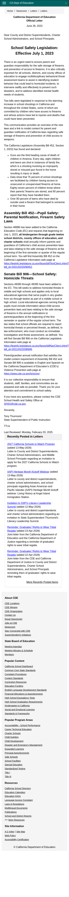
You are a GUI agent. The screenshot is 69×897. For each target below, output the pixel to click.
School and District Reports (18, 816)
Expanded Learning (14, 749)
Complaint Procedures (16, 674)
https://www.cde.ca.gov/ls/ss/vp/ (22, 373)
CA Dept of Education (22, 3)
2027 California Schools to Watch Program (31, 444)
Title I (7, 772)
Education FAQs (13, 796)
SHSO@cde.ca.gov (15, 404)
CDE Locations (12, 603)
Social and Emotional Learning (20, 709)
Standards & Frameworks (17, 713)
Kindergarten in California (17, 705)
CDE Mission (11, 607)
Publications (11, 812)
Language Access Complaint (19, 800)
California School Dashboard (19, 666)
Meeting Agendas (13, 646)
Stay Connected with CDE (17, 631)
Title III (8, 776)
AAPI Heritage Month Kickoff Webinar (28, 471)
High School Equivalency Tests (20, 698)
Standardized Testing (15, 768)
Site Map (20, 831)
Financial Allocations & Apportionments (24, 694)
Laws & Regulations (14, 804)
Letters (33, 11)
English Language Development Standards (26, 690)
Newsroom (21, 11)
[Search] (66, 3)
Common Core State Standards (20, 670)
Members (9, 654)
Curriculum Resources (15, 682)
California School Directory (18, 788)
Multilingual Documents (16, 808)
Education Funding (14, 686)
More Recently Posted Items (42, 582)
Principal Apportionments (17, 753)
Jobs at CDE (11, 623)
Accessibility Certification (17, 839)
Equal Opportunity (13, 619)
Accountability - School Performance (22, 725)
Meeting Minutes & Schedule (19, 650)
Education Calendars (15, 792)
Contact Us (10, 615)
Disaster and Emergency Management (23, 745)
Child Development (14, 741)
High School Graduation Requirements (24, 702)
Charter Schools (12, 733)
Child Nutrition (12, 737)
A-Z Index (9, 831)
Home (10, 11)
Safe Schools (11, 757)
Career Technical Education (18, 729)
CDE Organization (14, 611)
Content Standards (14, 678)
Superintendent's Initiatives (18, 635)
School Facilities (13, 761)
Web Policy (10, 835)
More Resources (16, 820)
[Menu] (4, 3)
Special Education (13, 764)
